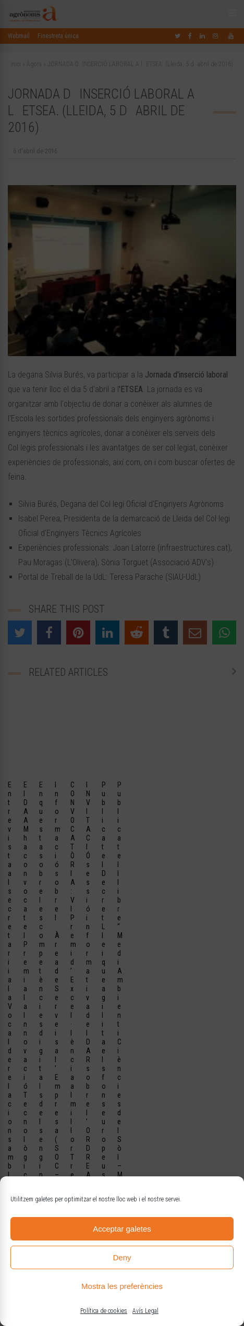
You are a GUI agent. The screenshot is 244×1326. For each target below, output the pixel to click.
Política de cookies (103, 1311)
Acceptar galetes (122, 1228)
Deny (122, 1257)
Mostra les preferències (122, 1286)
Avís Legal (145, 1311)
